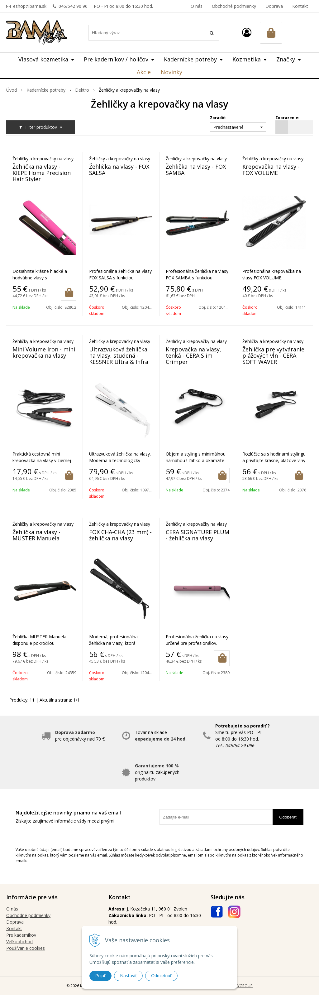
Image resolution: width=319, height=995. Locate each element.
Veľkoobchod (19, 941)
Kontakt (300, 6)
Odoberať (288, 817)
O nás (196, 6)
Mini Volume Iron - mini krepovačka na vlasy (43, 352)
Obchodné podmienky (234, 6)
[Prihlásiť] (246, 32)
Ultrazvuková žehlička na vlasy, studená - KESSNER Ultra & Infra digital (118, 358)
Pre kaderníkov (21, 935)
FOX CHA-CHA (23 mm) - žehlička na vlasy (120, 535)
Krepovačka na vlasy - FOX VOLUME (271, 169)
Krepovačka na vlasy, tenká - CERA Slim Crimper (193, 355)
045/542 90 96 (73, 6)
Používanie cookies (25, 948)
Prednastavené (228, 127)
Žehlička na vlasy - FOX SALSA (119, 169)
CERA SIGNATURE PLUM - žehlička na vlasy (197, 535)
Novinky (171, 72)
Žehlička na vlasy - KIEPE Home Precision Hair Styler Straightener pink (41, 176)
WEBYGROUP (241, 985)
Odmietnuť (161, 975)
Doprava (274, 6)
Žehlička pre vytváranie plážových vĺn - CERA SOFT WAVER (273, 355)
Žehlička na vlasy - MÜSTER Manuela (36, 535)
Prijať (100, 975)
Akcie (144, 72)
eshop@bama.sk (29, 6)
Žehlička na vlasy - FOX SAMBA (196, 169)
